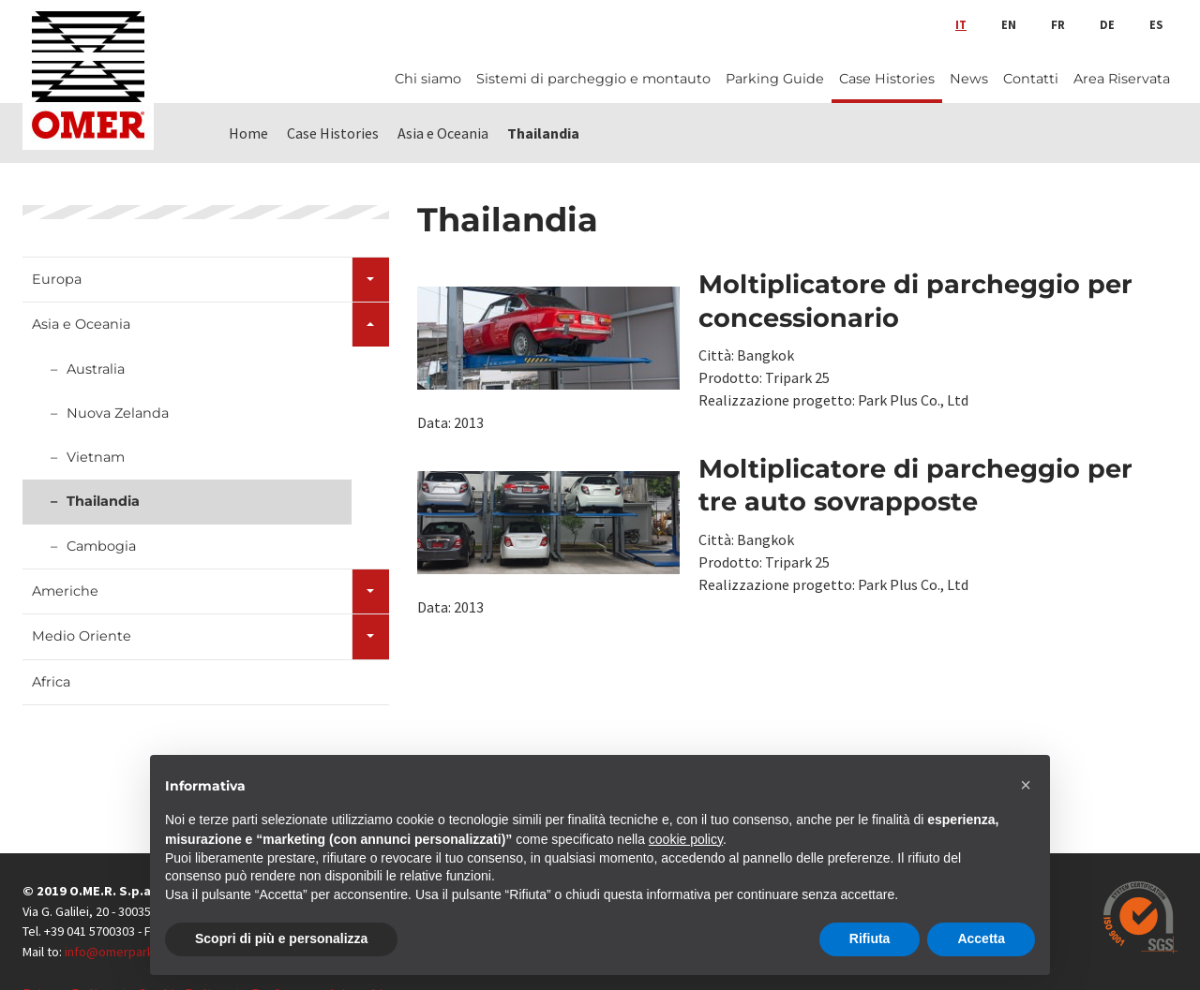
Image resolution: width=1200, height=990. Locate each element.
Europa (57, 279)
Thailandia (103, 501)
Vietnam (96, 457)
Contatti (1030, 78)
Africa (51, 681)
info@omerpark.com (123, 951)
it (961, 24)
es (1155, 24)
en (1008, 24)
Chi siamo (428, 78)
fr (1058, 24)
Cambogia (101, 546)
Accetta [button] (981, 938)
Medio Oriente (81, 636)
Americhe (65, 591)
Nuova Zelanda (118, 413)
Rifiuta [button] (870, 938)
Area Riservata (1121, 78)
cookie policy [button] (686, 839)
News (969, 78)
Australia (96, 369)
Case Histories (887, 78)
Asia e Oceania (81, 324)
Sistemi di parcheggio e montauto (593, 78)
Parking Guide (775, 78)
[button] (1026, 785)
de (1107, 24)
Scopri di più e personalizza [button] (281, 938)
